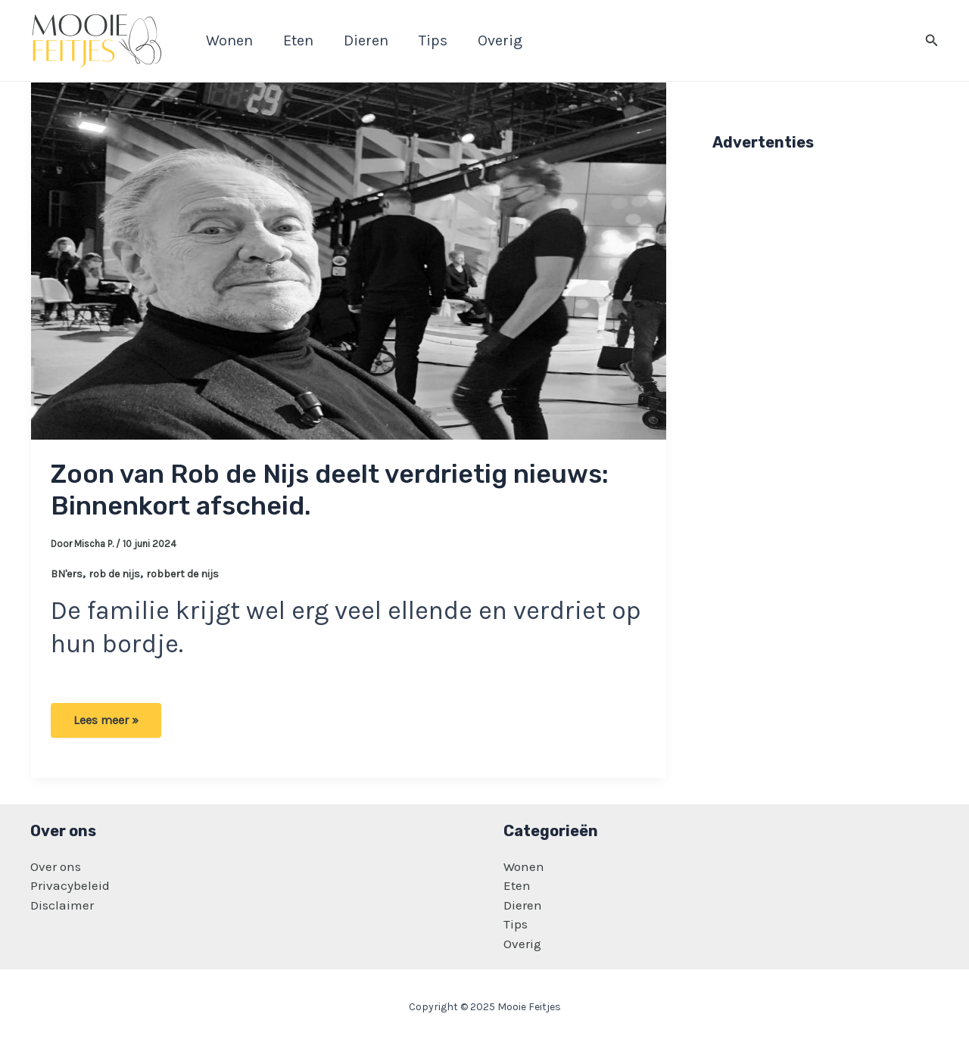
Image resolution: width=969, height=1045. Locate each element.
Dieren (522, 905)
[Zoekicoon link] (932, 41)
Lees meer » (106, 725)
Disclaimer (62, 905)
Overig (522, 943)
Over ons (55, 866)
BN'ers (67, 574)
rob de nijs (114, 574)
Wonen (523, 866)
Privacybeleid (70, 885)
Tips (515, 923)
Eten (517, 885)
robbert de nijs (182, 574)
